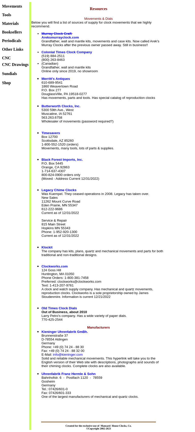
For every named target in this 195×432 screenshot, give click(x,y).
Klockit (46, 247)
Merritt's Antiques (55, 79)
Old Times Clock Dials (59, 308)
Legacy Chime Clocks (58, 190)
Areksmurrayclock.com (60, 37)
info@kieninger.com (68, 354)
